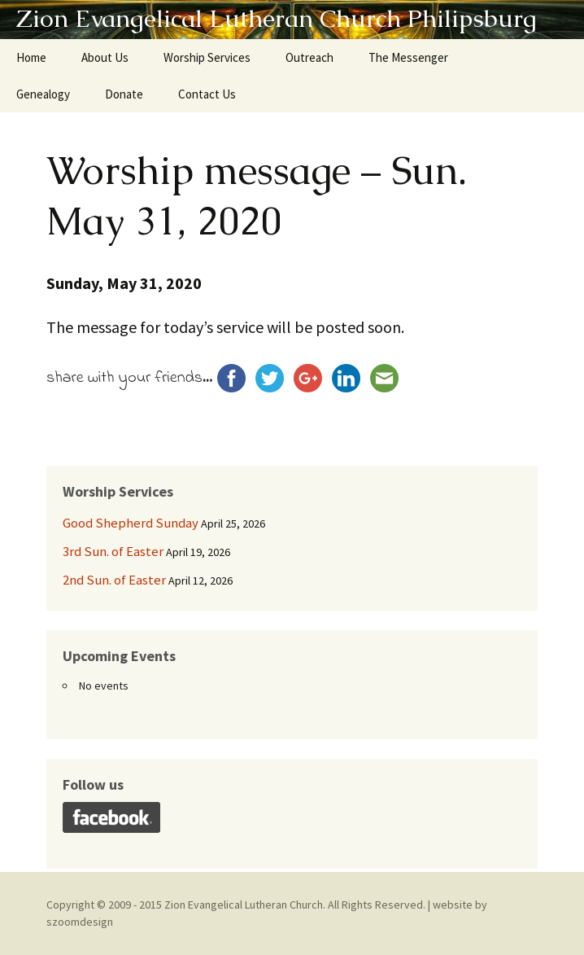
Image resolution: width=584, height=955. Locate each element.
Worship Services (207, 57)
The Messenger (408, 57)
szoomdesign (79, 921)
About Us (105, 57)
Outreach (309, 57)
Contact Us (207, 94)
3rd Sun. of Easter (113, 551)
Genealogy (43, 94)
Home (31, 57)
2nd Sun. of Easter (114, 580)
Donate (124, 94)
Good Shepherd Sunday (130, 523)
